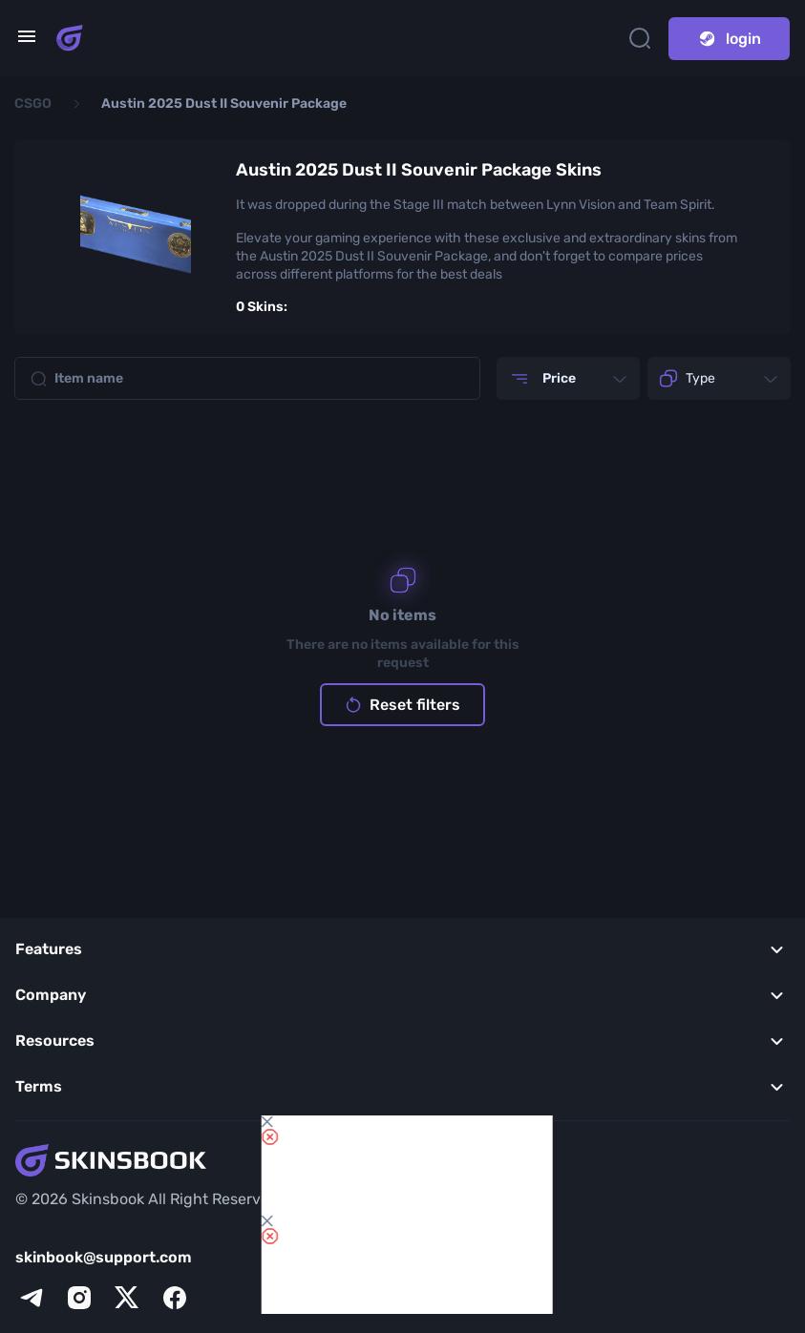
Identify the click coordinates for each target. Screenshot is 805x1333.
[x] (127, 1297)
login (729, 39)
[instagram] (79, 1297)
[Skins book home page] (69, 38)
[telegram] (31, 1297)
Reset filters (402, 705)
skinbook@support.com (103, 1257)
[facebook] (175, 1297)
